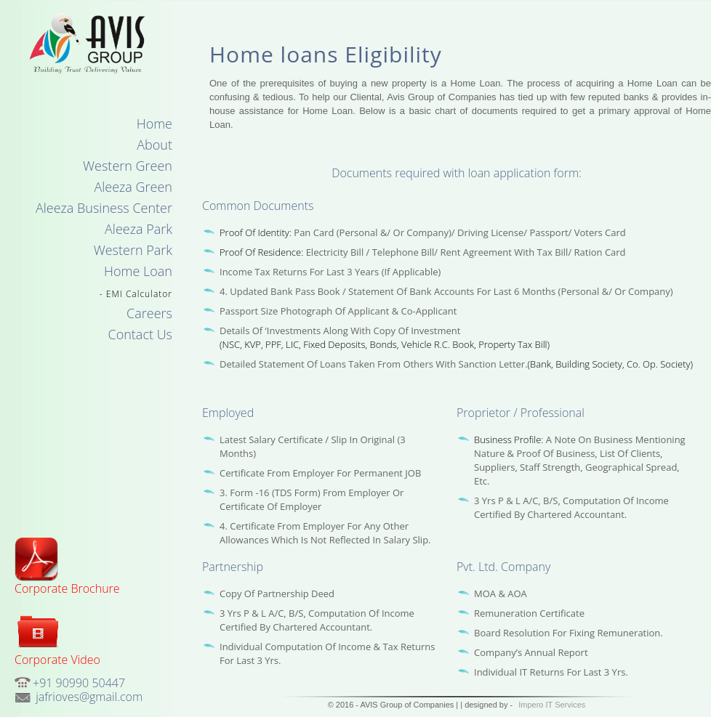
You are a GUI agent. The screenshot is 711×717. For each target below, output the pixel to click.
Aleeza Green (133, 186)
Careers (149, 313)
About (154, 144)
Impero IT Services (551, 704)
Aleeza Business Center (104, 207)
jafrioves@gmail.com (87, 697)
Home (154, 123)
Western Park (133, 250)
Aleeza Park (138, 229)
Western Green (127, 165)
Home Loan (138, 271)
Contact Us (140, 334)
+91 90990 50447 (79, 683)
